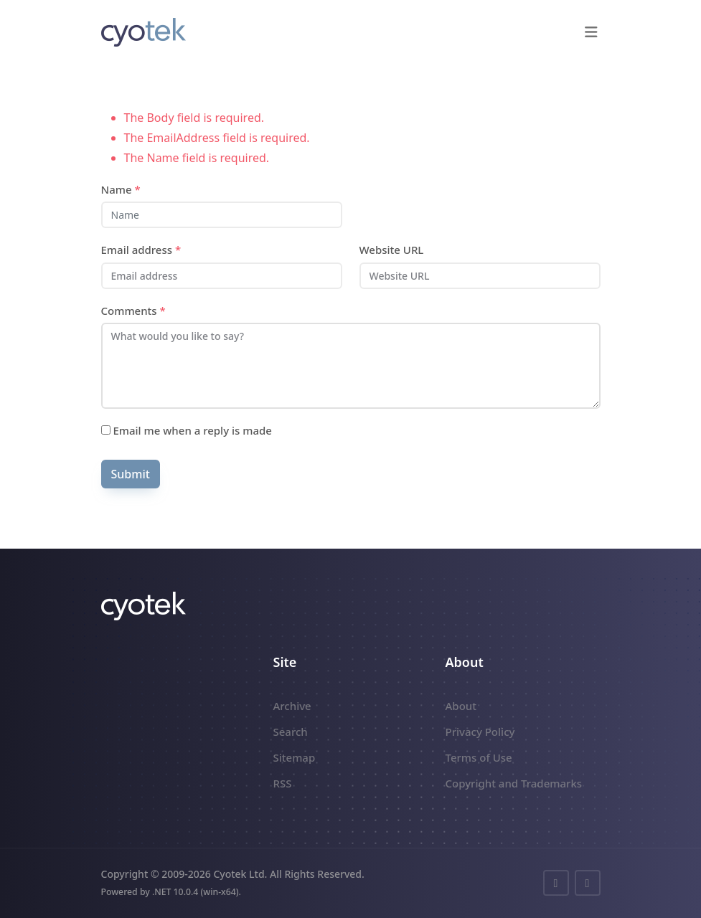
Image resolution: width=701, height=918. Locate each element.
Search (290, 731)
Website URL (391, 249)
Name (121, 189)
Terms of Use (479, 757)
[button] (591, 32)
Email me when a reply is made (186, 430)
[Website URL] (480, 275)
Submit (130, 474)
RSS (282, 783)
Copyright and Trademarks (514, 783)
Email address (141, 249)
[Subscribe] (105, 430)
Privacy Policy (480, 731)
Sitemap (294, 757)
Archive (292, 706)
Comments (133, 310)
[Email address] (221, 275)
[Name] (221, 215)
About (461, 706)
